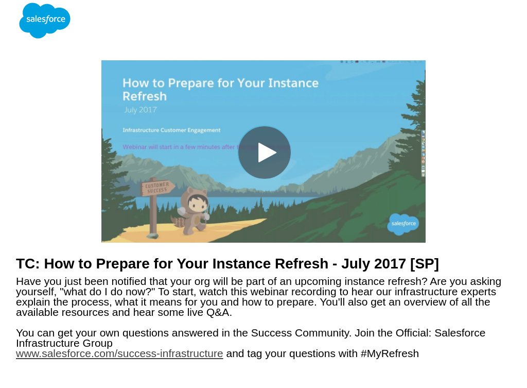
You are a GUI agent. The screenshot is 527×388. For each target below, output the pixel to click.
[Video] (263, 151)
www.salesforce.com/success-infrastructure (119, 353)
